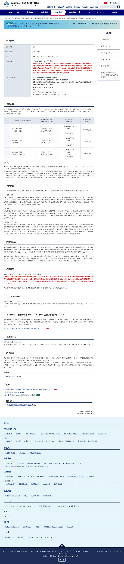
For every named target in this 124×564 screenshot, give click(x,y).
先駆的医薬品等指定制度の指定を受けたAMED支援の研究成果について (26, 466)
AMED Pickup (27, 527)
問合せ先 (85, 7)
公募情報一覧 (23, 484)
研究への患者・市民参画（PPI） (45, 441)
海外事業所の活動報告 (70, 434)
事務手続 (7, 491)
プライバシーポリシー (63, 556)
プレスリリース (10, 463)
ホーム (6, 423)
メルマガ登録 (94, 7)
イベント (32, 506)
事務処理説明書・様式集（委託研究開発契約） (21, 405)
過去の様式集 (47, 496)
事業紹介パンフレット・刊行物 (53, 527)
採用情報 (61, 7)
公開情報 (69, 7)
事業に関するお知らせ (46, 506)
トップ (5, 18)
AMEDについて (10, 429)
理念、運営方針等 (31, 434)
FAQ (25, 496)
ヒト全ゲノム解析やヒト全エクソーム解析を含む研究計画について (26, 328)
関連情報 (91, 476)
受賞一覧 (81, 463)
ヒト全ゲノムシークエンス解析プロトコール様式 (22, 395)
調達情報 (51, 7)
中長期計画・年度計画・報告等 (50, 434)
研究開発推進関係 (35, 453)
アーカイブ (70, 527)
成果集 (37, 527)
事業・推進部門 (102, 434)
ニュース (7, 501)
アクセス (77, 7)
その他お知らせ (62, 506)
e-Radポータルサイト (13, 376)
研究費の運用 (35, 496)
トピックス (22, 506)
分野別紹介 (22, 453)
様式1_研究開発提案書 (14, 392)
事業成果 (7, 458)
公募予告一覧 (10, 484)
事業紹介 (7, 448)
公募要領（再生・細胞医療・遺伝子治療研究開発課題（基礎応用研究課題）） (31, 389)
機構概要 (19, 434)
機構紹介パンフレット (12, 527)
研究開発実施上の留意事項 (76, 476)
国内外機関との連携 (88, 434)
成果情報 (21, 463)
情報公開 (9, 441)
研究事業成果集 (69, 463)
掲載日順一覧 (58, 484)
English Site (116, 3)
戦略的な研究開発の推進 (66, 441)
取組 (6, 438)
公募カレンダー (37, 476)
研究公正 (18, 441)
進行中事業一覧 (10, 453)
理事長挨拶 (8, 434)
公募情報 (11, 18)
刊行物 (6, 522)
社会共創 (28, 441)
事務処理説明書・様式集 (56, 476)
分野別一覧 (46, 484)
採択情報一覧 (35, 484)
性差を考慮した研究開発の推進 (87, 441)
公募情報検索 (9, 476)
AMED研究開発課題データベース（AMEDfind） (44, 463)
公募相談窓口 (21, 476)
